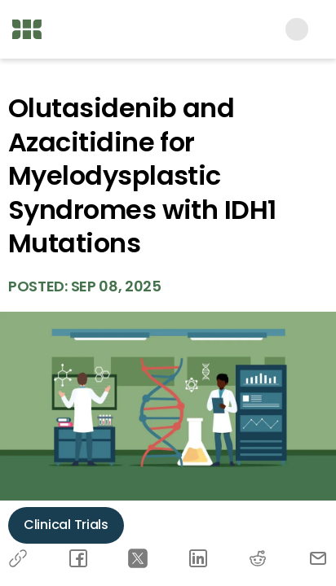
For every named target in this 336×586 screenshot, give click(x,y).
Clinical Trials (66, 524)
